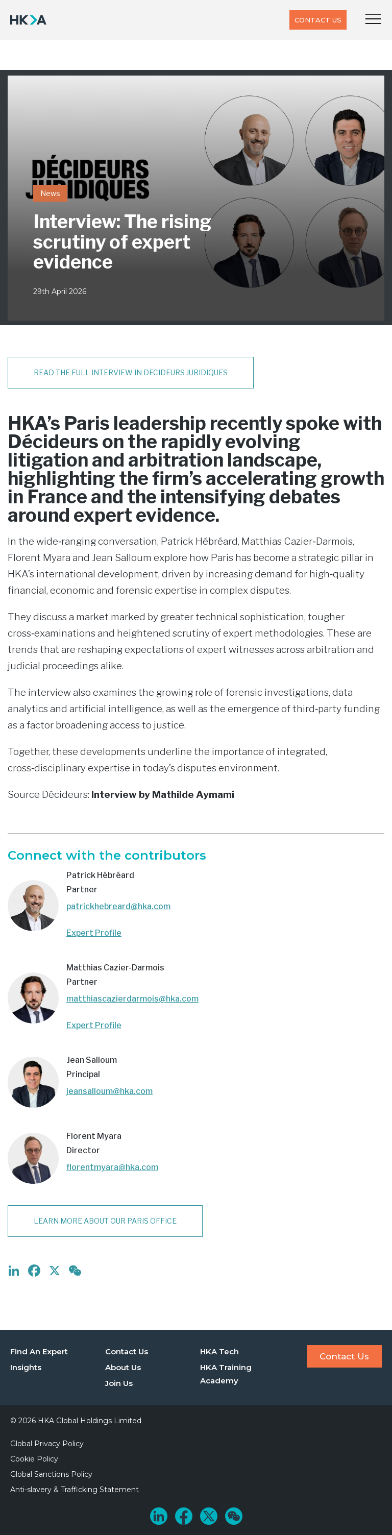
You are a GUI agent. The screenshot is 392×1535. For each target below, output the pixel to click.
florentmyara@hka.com (112, 1167)
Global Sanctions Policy (51, 1474)
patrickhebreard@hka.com (118, 906)
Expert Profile (93, 933)
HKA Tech (219, 1351)
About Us (123, 1367)
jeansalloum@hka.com (109, 1091)
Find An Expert (39, 1351)
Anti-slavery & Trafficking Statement (74, 1489)
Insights (25, 1367)
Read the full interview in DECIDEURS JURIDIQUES (131, 372)
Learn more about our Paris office (105, 1220)
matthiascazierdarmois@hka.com (132, 999)
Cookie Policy (34, 1459)
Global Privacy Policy (47, 1443)
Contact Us (318, 20)
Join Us (119, 1383)
